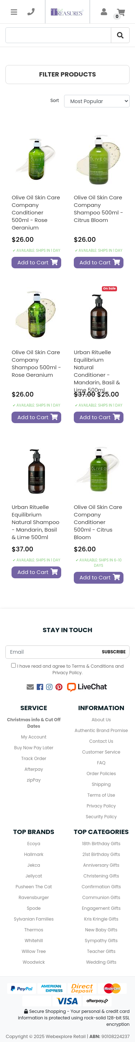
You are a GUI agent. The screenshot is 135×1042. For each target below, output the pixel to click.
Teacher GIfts (101, 951)
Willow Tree (34, 951)
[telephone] (31, 11)
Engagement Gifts (101, 908)
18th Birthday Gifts (101, 843)
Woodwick (34, 962)
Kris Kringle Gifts (101, 919)
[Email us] (30, 687)
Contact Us (101, 741)
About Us (101, 720)
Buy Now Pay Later (33, 748)
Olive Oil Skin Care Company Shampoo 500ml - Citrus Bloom (98, 209)
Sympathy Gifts (101, 940)
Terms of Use (101, 795)
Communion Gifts (101, 897)
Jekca (33, 865)
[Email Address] (52, 652)
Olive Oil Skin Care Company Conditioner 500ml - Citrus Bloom (98, 522)
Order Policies (101, 773)
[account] (104, 11)
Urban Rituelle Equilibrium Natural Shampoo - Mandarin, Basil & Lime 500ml (35, 522)
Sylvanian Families (34, 919)
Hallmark (33, 854)
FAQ (101, 763)
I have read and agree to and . (67, 669)
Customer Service (101, 752)
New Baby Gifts (101, 930)
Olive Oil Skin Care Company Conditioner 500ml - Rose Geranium (36, 212)
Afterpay (33, 769)
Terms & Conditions (93, 666)
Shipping (101, 784)
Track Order (33, 758)
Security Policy (101, 817)
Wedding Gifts (101, 962)
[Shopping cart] (121, 11)
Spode (34, 908)
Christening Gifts (101, 876)
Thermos (33, 930)
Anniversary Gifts (101, 865)
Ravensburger (34, 897)
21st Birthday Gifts (101, 854)
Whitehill (33, 940)
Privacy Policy (67, 673)
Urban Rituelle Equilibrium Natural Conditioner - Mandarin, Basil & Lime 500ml (97, 371)
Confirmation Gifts (101, 887)
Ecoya (33, 843)
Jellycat (34, 876)
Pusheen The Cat (33, 887)
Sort (54, 100)
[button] (67, 74)
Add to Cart (37, 262)
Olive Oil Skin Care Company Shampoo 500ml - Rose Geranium (36, 363)
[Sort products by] (97, 101)
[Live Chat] (86, 687)
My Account (33, 737)
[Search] (58, 35)
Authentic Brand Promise (101, 730)
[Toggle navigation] (14, 12)
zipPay (34, 780)
